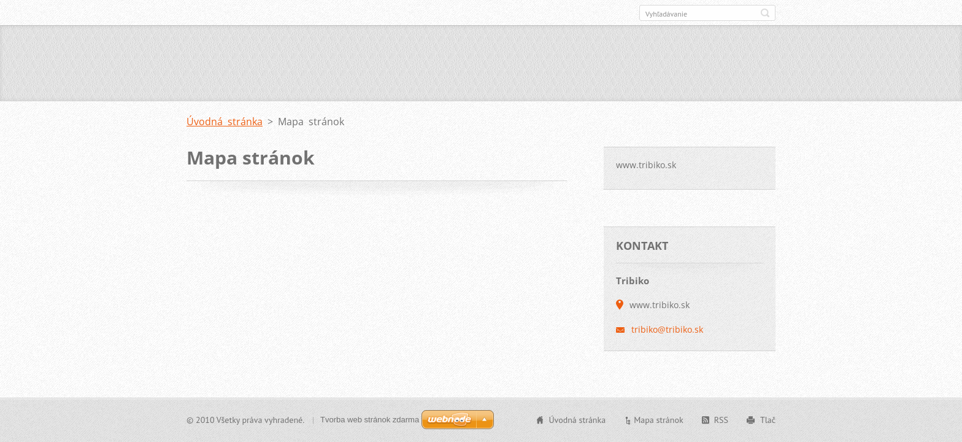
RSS (721, 419)
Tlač (767, 419)
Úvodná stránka (225, 121)
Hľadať (765, 13)
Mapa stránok (658, 419)
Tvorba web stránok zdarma (369, 419)
